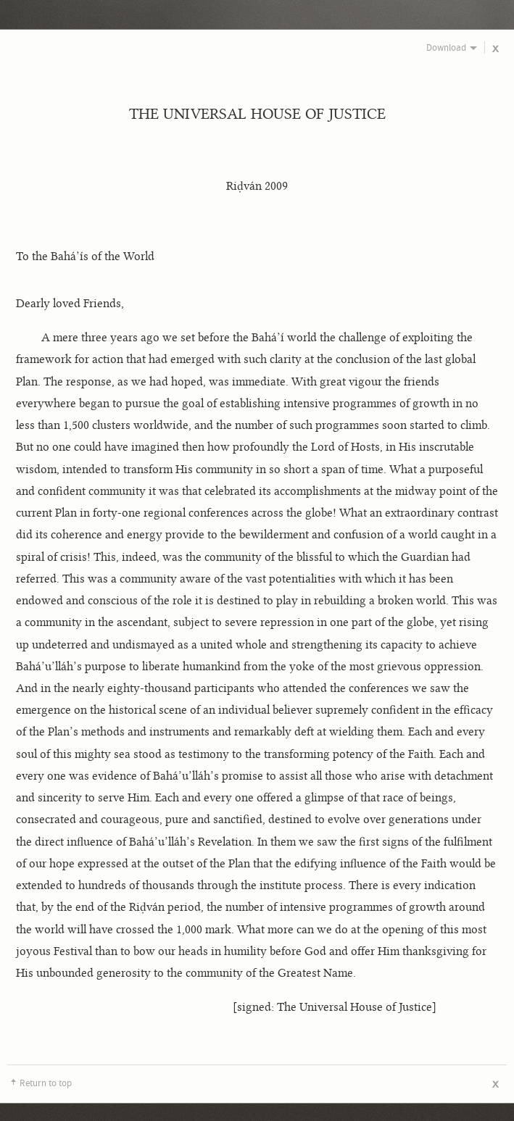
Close (496, 49)
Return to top (46, 1083)
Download (446, 47)
